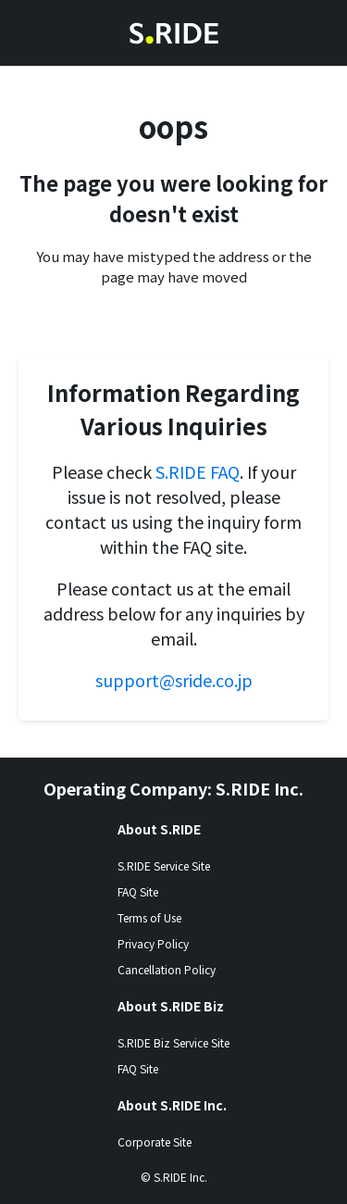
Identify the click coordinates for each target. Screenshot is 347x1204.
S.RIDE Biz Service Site (173, 1042)
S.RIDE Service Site (164, 865)
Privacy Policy (153, 943)
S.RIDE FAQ (197, 471)
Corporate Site (155, 1141)
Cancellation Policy (167, 969)
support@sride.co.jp (174, 680)
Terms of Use (149, 917)
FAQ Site (138, 891)
